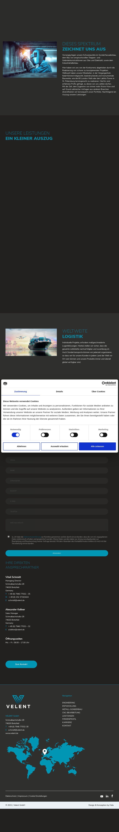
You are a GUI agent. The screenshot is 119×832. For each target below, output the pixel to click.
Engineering (68, 702)
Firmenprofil (69, 719)
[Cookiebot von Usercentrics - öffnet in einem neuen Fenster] (104, 384)
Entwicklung (69, 706)
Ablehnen (21, 446)
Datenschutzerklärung (32, 537)
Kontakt (66, 725)
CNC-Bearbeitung (71, 712)
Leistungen (68, 716)
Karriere (67, 722)
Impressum (23, 796)
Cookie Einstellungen (38, 796)
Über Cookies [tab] (98, 391)
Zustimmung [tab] (20, 391)
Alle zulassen (97, 446)
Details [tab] (59, 391)
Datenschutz (10, 796)
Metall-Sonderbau (72, 709)
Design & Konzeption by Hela (101, 805)
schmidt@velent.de (16, 600)
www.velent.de (11, 733)
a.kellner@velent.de (16, 629)
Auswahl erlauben (59, 446)
